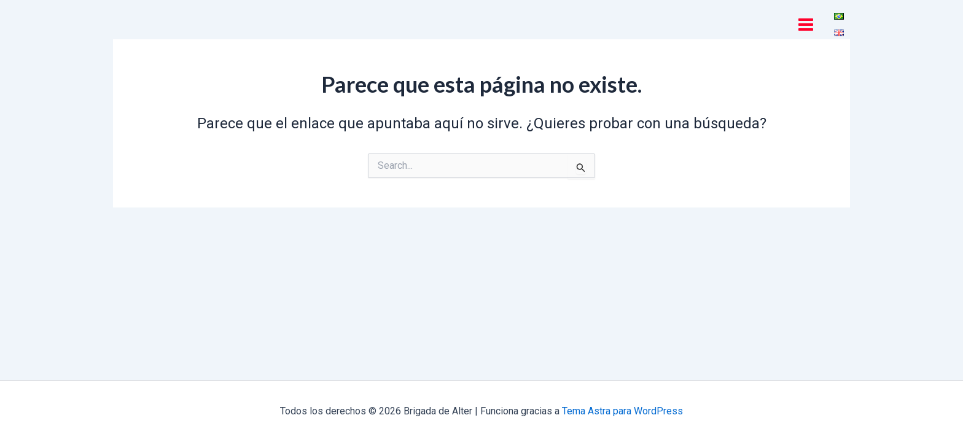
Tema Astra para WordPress (622, 411)
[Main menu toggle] (806, 24)
